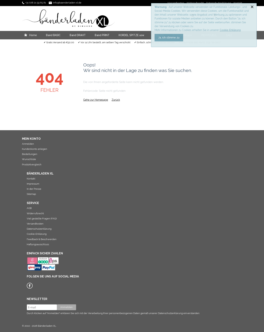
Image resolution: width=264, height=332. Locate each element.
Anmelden (28, 143)
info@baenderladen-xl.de (67, 2)
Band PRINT (102, 35)
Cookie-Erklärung (230, 30)
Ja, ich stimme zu (168, 37)
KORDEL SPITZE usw (131, 35)
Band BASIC (53, 35)
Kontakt (31, 178)
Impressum (33, 183)
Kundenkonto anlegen (34, 149)
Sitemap (31, 194)
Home (33, 35)
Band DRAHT (78, 35)
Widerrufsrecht (35, 213)
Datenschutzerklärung (39, 228)
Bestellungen (29, 154)
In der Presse (34, 189)
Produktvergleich (31, 164)
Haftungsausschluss (38, 244)
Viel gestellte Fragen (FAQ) (42, 218)
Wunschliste (29, 159)
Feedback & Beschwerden (41, 239)
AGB (29, 208)
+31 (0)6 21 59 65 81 (35, 2)
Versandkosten (35, 223)
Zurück (116, 99)
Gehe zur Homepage (95, 99)
